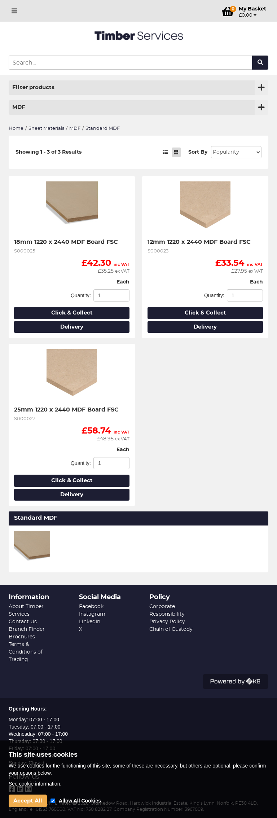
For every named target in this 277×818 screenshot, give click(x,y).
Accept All (27, 801)
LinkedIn (89, 621)
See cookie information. (35, 784)
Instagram (92, 614)
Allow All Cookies (80, 801)
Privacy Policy (167, 621)
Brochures (22, 636)
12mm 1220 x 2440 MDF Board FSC (199, 242)
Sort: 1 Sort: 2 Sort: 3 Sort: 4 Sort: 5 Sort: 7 (236, 152)
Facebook (91, 606)
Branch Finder (27, 629)
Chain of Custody (171, 629)
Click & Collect (72, 313)
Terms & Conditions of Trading (26, 652)
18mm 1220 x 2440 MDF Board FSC (66, 242)
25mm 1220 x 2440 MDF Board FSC (66, 410)
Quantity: (81, 295)
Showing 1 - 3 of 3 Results (49, 152)
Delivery (71, 327)
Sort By (197, 152)
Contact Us (23, 621)
